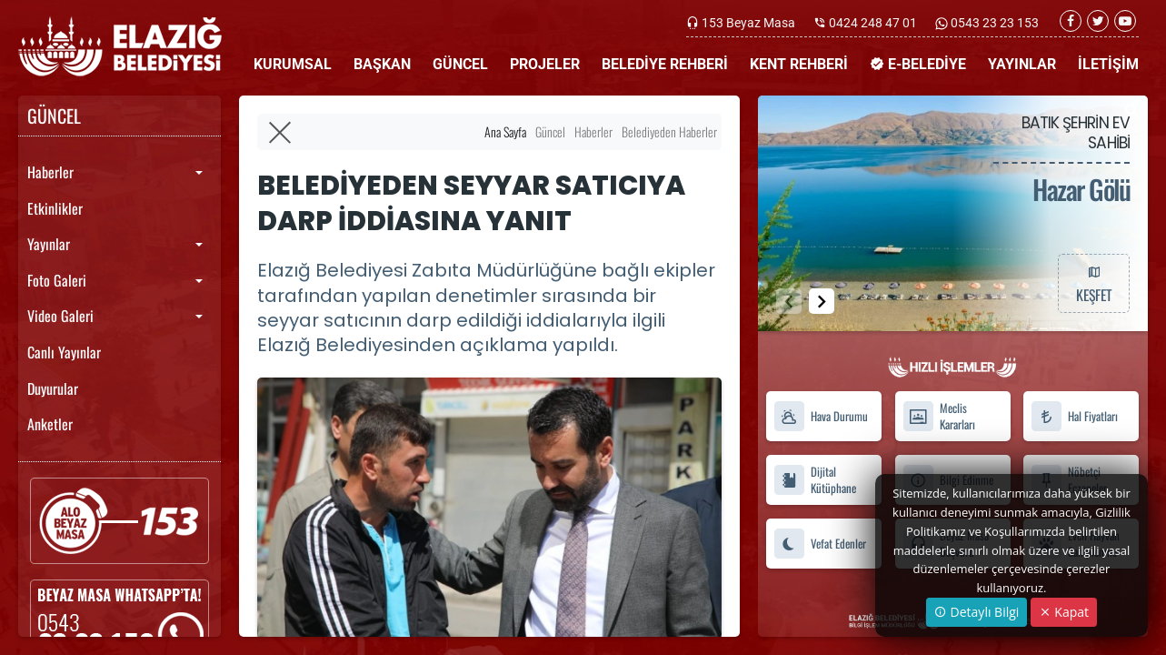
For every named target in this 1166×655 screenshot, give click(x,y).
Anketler (50, 424)
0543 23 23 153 (993, 22)
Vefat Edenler (819, 543)
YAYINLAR (1022, 64)
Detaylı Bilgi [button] (976, 611)
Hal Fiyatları (1074, 416)
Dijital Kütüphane (814, 480)
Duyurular (52, 388)
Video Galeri (60, 316)
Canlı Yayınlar (64, 352)
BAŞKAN (382, 64)
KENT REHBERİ (799, 64)
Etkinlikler (55, 208)
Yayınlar (48, 244)
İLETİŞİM (1108, 64)
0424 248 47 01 (873, 22)
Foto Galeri (56, 280)
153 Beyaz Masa (748, 22)
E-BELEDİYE (918, 64)
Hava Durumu (820, 416)
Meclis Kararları (938, 416)
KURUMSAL (293, 64)
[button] (821, 301)
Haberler (50, 172)
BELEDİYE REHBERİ (665, 64)
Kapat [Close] (1064, 611)
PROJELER (545, 64)
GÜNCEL (460, 64)
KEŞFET (1093, 283)
